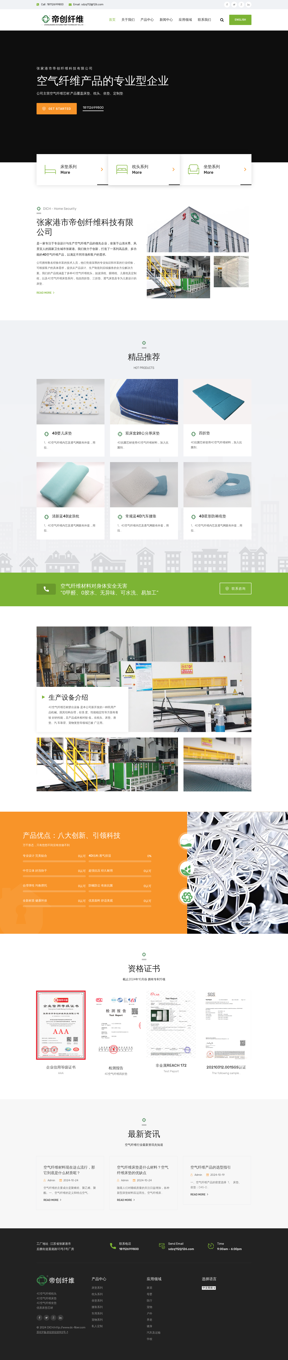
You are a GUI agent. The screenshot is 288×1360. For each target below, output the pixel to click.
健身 (149, 1326)
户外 (149, 1313)
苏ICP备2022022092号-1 (52, 1332)
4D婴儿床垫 (62, 433)
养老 (149, 1319)
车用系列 (97, 1313)
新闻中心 (166, 20)
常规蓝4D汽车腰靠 (140, 516)
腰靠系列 (97, 1307)
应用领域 (185, 20)
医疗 (149, 1300)
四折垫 (204, 433)
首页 (112, 20)
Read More (45, 292)
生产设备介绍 (68, 697)
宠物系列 (97, 1319)
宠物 (149, 1307)
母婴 (149, 1294)
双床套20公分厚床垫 (142, 433)
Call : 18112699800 (52, 4)
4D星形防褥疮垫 (212, 516)
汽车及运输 (154, 1332)
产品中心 (147, 20)
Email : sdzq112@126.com (88, 4)
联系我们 (204, 20)
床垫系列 (97, 1287)
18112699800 (93, 108)
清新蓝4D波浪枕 (65, 516)
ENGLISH (240, 19)
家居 (149, 1287)
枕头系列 (97, 1294)
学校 (149, 1339)
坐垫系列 (97, 1300)
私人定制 (97, 1326)
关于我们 (128, 20)
